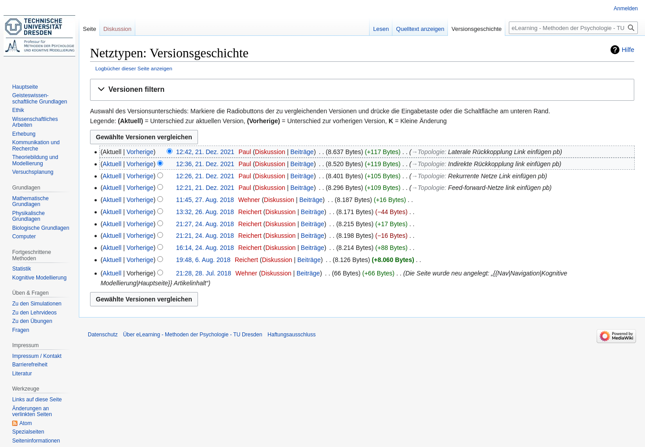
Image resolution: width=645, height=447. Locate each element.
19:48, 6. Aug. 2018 (203, 259)
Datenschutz (103, 334)
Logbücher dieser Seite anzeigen (133, 68)
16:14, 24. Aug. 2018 (205, 247)
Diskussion (270, 151)
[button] (362, 90)
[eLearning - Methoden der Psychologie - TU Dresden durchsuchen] (573, 27)
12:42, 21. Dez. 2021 (205, 151)
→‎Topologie (427, 151)
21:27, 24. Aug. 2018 (205, 224)
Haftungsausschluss (291, 334)
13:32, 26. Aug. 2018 (205, 211)
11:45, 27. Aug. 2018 (205, 199)
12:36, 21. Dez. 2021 (205, 164)
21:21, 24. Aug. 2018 (205, 235)
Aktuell (112, 164)
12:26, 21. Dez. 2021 (205, 176)
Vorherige (140, 151)
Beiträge (302, 151)
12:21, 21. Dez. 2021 (205, 187)
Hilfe (628, 49)
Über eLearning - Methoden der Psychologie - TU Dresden (192, 334)
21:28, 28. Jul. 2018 (203, 273)
